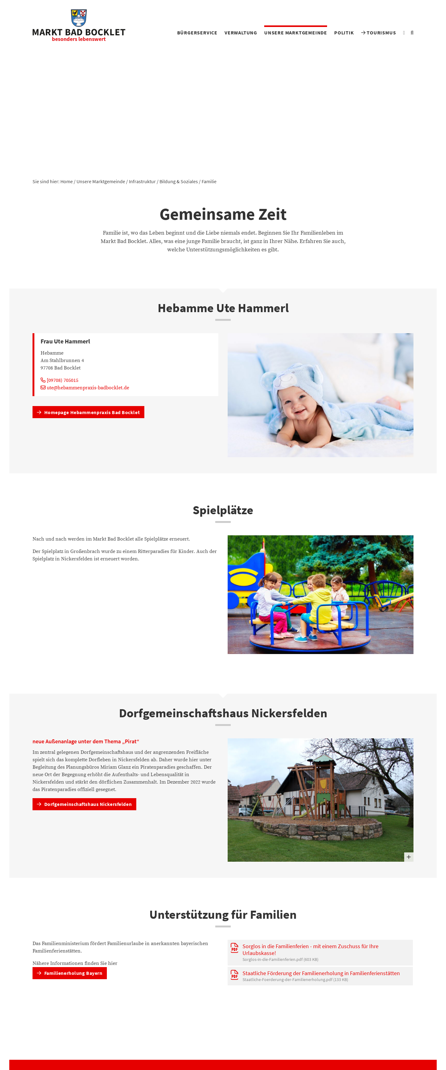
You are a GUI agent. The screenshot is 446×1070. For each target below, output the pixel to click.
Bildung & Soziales (179, 181)
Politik (344, 32)
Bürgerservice (197, 32)
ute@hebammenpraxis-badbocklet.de (85, 388)
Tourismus (378, 32)
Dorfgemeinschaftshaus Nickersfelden (84, 804)
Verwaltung (241, 32)
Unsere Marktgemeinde (295, 32)
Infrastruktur (142, 181)
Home (66, 181)
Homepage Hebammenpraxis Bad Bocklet (88, 412)
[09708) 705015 (59, 380)
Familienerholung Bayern (69, 973)
